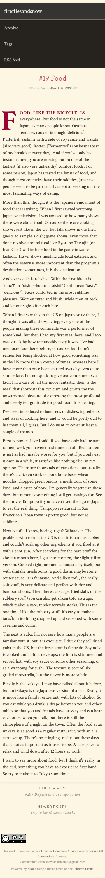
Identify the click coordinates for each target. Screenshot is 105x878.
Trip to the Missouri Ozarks (52, 810)
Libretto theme (83, 869)
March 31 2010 (60, 88)
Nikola (31, 869)
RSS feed (12, 60)
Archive (11, 28)
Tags (8, 44)
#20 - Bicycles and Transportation (52, 791)
